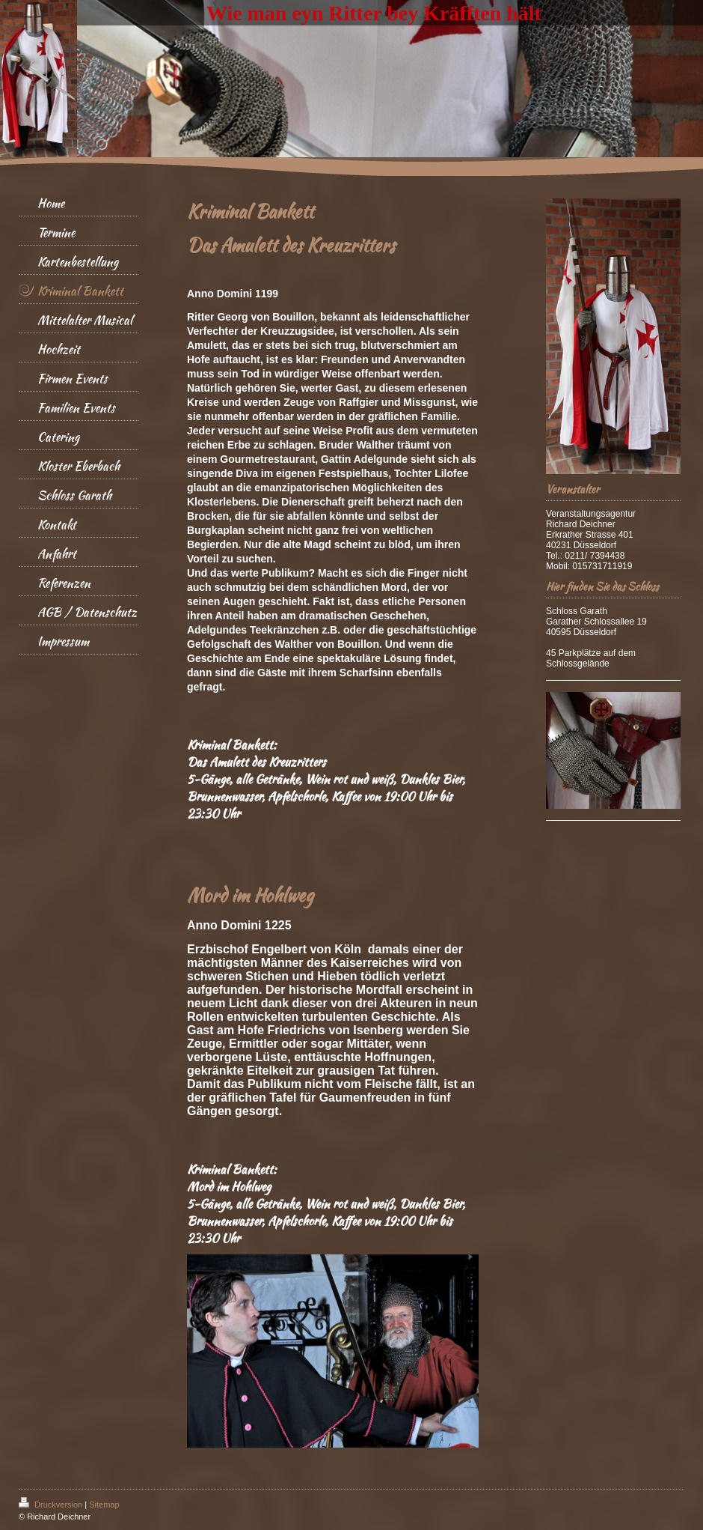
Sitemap (104, 1504)
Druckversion (52, 1504)
